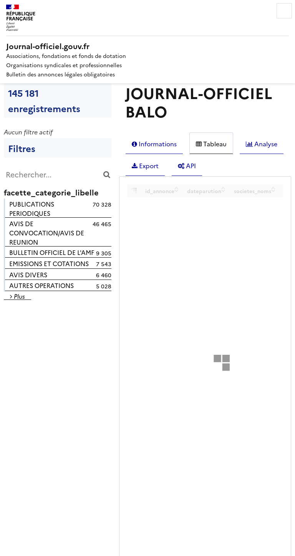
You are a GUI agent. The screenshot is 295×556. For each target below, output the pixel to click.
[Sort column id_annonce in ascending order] (176, 187)
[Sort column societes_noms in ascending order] (273, 187)
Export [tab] (145, 165)
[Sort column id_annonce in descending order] (176, 190)
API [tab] (187, 165)
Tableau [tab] (211, 143)
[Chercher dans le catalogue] (106, 174)
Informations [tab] (154, 143)
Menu (284, 10)
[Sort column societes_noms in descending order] (273, 190)
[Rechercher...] (57, 174)
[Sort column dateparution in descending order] (223, 190)
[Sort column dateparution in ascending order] (223, 187)
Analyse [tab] (261, 143)
